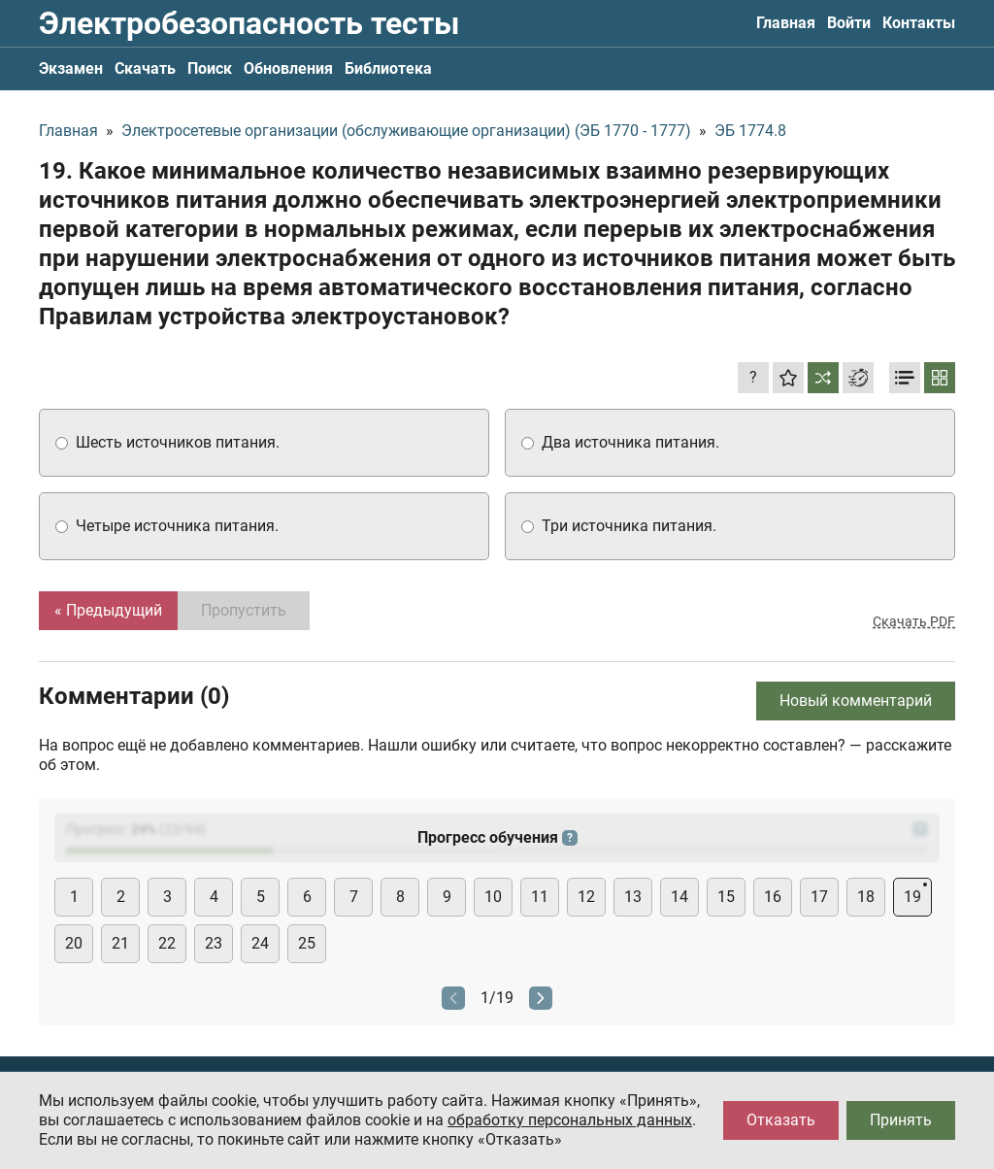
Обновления (288, 68)
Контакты (918, 23)
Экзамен (71, 68)
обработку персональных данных (569, 1120)
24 (260, 943)
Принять (901, 1120)
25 (306, 943)
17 (819, 896)
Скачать (145, 68)
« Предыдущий (108, 610)
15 (726, 896)
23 (213, 943)
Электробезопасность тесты (249, 23)
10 (493, 896)
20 (74, 943)
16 (772, 896)
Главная (785, 23)
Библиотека (388, 68)
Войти (849, 23)
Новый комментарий (855, 700)
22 (167, 943)
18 (866, 896)
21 (120, 943)
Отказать (780, 1120)
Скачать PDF (914, 621)
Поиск (209, 68)
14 (679, 896)
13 (633, 896)
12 (586, 896)
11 (539, 896)
